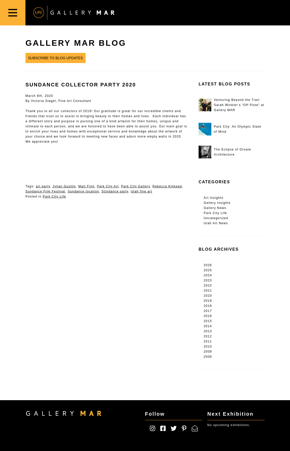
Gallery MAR (74, 13)
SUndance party (115, 191)
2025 (208, 270)
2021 (208, 290)
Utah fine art (141, 191)
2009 (208, 351)
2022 (208, 285)
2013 (208, 331)
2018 (208, 306)
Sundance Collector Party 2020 (80, 84)
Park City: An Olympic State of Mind (230, 129)
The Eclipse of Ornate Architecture (225, 152)
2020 (208, 295)
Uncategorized (216, 218)
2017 (208, 311)
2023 (208, 280)
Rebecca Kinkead (167, 186)
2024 (208, 275)
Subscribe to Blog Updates (55, 58)
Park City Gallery (135, 186)
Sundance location (83, 191)
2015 (208, 321)
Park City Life (54, 196)
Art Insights (213, 198)
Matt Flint (86, 186)
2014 (208, 326)
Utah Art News (216, 223)
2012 (208, 336)
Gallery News (215, 208)
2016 (208, 316)
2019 (208, 301)
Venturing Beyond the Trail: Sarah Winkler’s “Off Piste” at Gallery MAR (231, 105)
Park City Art (108, 186)
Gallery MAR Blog (75, 43)
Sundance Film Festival (45, 191)
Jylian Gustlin (64, 186)
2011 (208, 341)
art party (43, 186)
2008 (208, 356)
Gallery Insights (217, 203)
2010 (208, 346)
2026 (208, 265)
